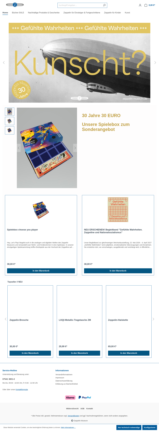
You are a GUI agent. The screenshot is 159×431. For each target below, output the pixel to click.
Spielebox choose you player (22, 229)
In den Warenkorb (41, 271)
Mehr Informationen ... (68, 427)
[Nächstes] (155, 63)
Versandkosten (73, 416)
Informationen (62, 370)
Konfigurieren (149, 428)
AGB (82, 409)
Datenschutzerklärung (64, 381)
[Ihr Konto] (140, 5)
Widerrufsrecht (72, 409)
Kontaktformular (22, 390)
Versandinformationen (64, 375)
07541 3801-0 (8, 379)
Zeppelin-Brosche (19, 320)
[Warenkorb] (150, 5)
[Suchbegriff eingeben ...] (79, 5)
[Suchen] (104, 5)
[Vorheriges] (4, 63)
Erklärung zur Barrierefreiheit (67, 384)
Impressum (60, 378)
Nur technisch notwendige (129, 428)
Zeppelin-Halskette (118, 320)
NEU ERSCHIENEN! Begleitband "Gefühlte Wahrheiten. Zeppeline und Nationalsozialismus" (113, 231)
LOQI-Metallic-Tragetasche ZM (75, 320)
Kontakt (89, 409)
